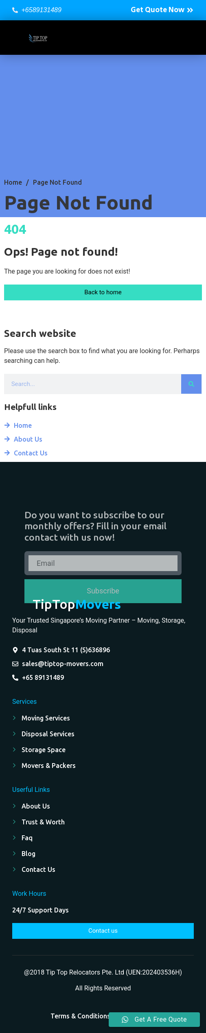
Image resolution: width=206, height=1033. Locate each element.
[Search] (191, 384)
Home (13, 182)
